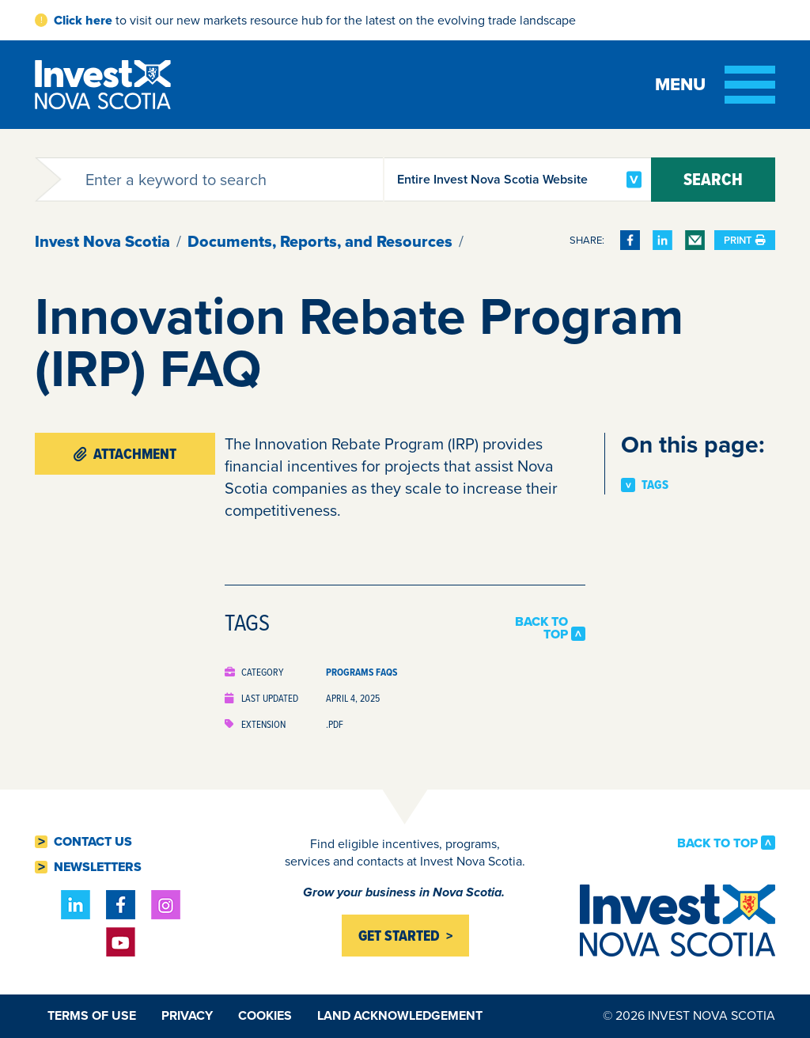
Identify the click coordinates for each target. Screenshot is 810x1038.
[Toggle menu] (715, 85)
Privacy (187, 1015)
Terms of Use (91, 1015)
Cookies (265, 1015)
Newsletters (98, 867)
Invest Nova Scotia (102, 241)
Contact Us (93, 841)
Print (745, 240)
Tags (655, 485)
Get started (399, 935)
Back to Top (541, 628)
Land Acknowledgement (400, 1015)
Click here (83, 20)
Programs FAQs (361, 672)
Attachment (125, 453)
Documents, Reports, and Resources (319, 241)
